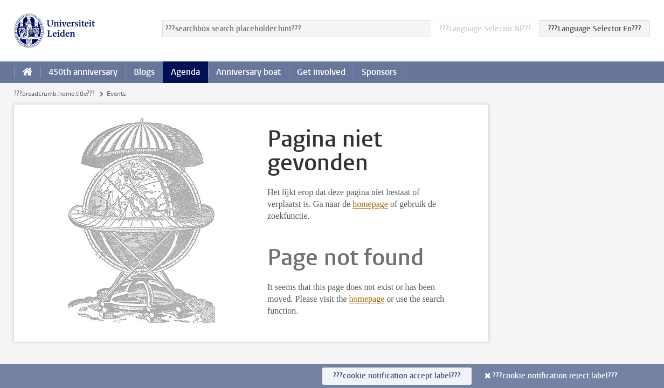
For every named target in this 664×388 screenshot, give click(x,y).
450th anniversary (83, 72)
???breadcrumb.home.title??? (54, 93)
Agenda (185, 72)
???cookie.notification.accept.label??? (397, 376)
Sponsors (379, 72)
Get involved (321, 72)
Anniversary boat (248, 72)
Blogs (144, 72)
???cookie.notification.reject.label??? (555, 376)
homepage (370, 204)
